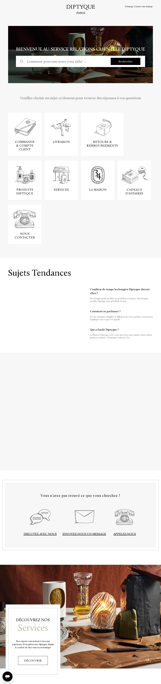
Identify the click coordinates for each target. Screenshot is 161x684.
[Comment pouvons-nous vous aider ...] (66, 61)
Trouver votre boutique (144, 6)
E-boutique (129, 6)
